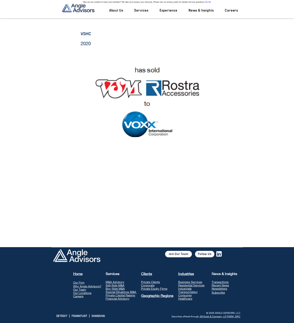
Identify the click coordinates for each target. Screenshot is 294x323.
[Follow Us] (204, 254)
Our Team (79, 289)
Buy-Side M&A (115, 288)
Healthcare (185, 298)
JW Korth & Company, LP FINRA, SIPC (220, 316)
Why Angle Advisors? (87, 286)
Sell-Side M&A (115, 285)
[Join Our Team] (178, 254)
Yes (206, 2)
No (209, 2)
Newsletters (219, 288)
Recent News (220, 285)
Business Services (190, 282)
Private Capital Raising (120, 295)
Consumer (185, 295)
